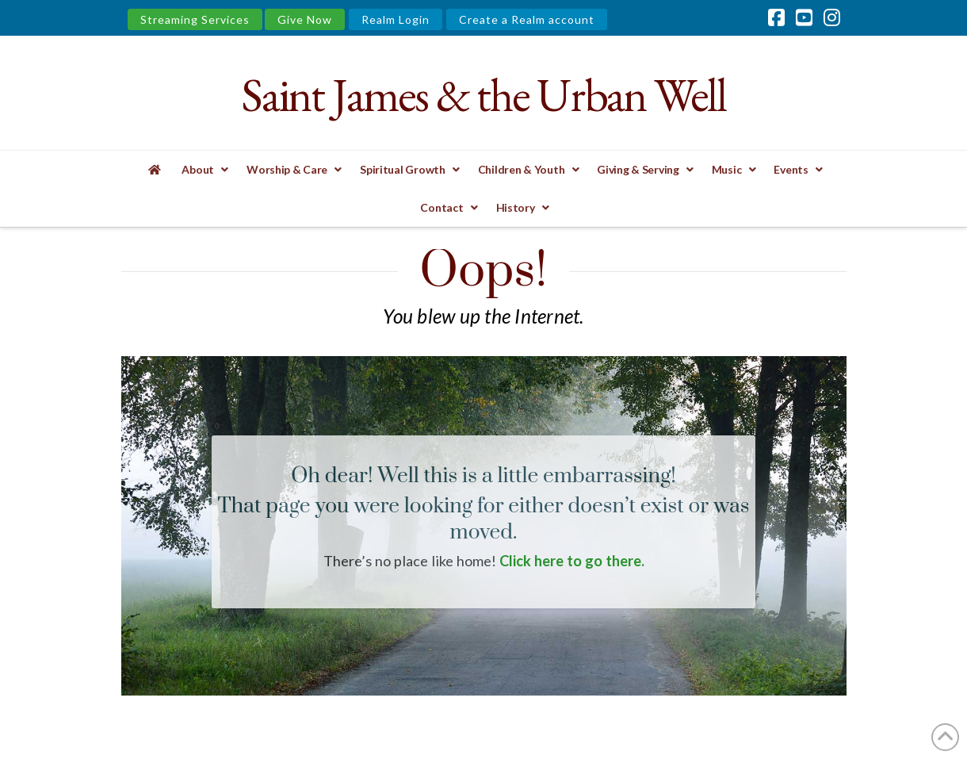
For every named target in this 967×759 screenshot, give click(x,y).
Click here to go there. (571, 560)
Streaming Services (195, 19)
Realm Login (395, 19)
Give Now (304, 19)
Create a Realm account (526, 19)
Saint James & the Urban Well (483, 94)
